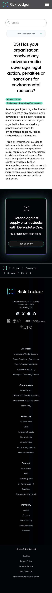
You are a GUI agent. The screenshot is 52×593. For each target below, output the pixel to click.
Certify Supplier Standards (26, 364)
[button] (47, 4)
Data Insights (26, 437)
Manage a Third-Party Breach (26, 374)
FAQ (26, 473)
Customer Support (26, 484)
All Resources (26, 421)
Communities (26, 385)
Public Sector (26, 390)
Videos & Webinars (26, 452)
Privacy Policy (26, 561)
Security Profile (26, 571)
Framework (31, 268)
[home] (15, 4)
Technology (26, 405)
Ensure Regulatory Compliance (26, 359)
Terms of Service (26, 566)
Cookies (26, 556)
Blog (26, 427)
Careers (26, 515)
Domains (11, 273)
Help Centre (26, 468)
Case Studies (26, 442)
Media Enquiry (26, 520)
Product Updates (26, 478)
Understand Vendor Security (26, 354)
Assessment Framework (26, 494)
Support (16, 268)
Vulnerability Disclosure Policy (26, 576)
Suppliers (26, 489)
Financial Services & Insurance (26, 400)
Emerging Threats (26, 432)
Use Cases (26, 348)
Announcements (26, 525)
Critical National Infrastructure (26, 395)
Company (26, 504)
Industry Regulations (26, 447)
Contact (26, 530)
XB (22, 273)
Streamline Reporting (26, 369)
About (26, 510)
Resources (26, 416)
